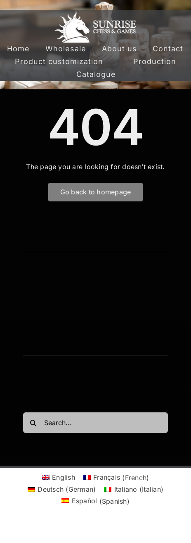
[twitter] (41, 281)
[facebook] (26, 281)
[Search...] (95, 424)
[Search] (33, 424)
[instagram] (56, 281)
